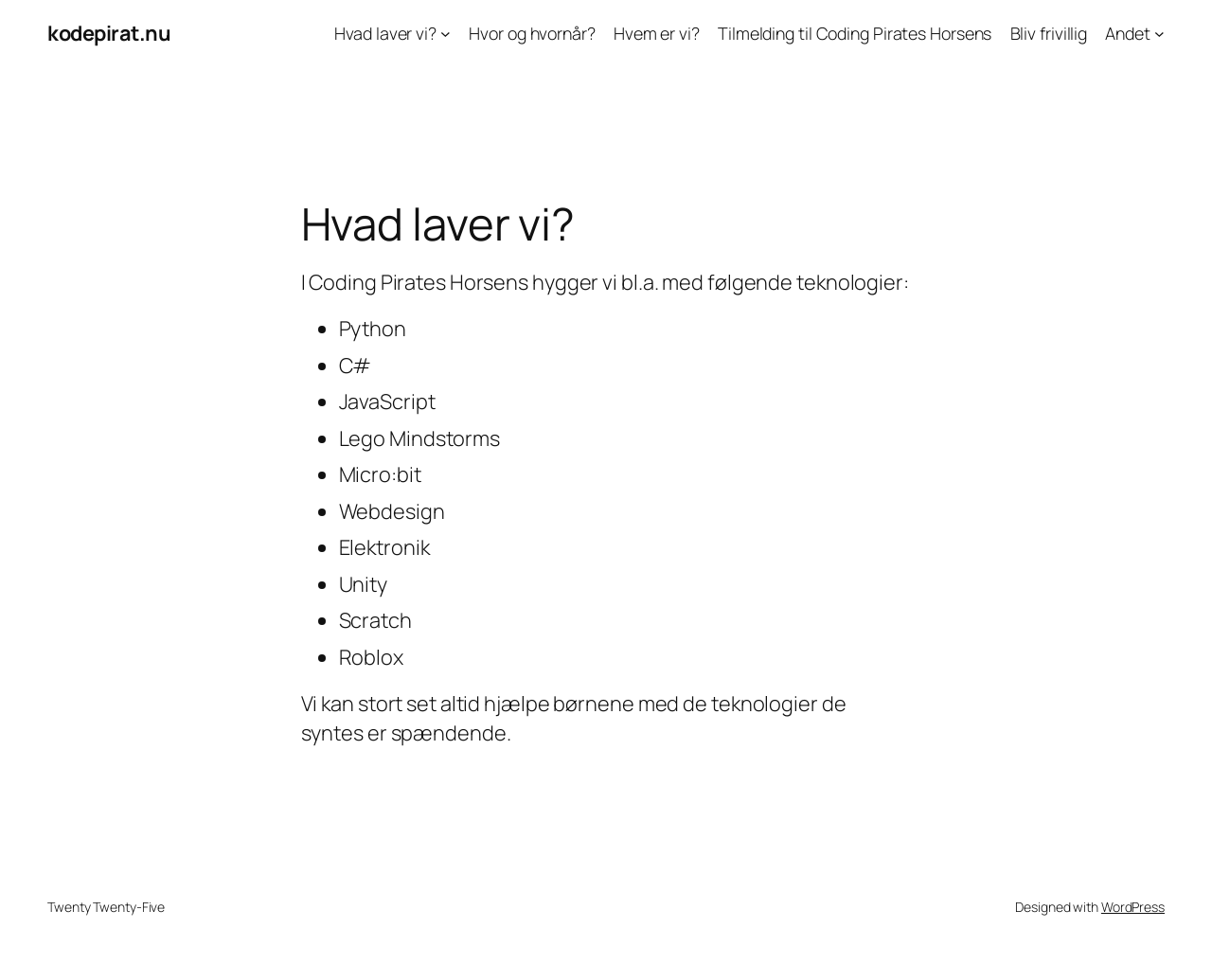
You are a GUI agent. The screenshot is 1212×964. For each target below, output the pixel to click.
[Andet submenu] (1159, 33)
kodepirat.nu (108, 33)
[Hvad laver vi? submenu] (445, 33)
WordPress (1133, 907)
